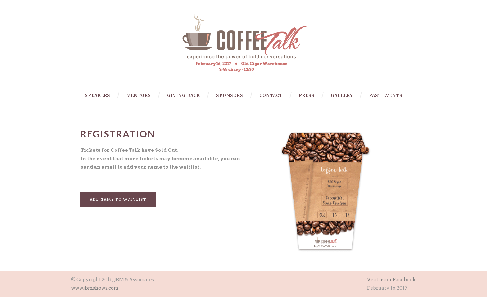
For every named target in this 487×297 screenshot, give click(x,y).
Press (307, 95)
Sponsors (229, 95)
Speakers (97, 95)
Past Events (386, 95)
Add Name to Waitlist (118, 199)
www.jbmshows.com (95, 288)
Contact (271, 95)
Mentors (138, 95)
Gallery (342, 95)
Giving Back (183, 95)
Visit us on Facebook (391, 279)
